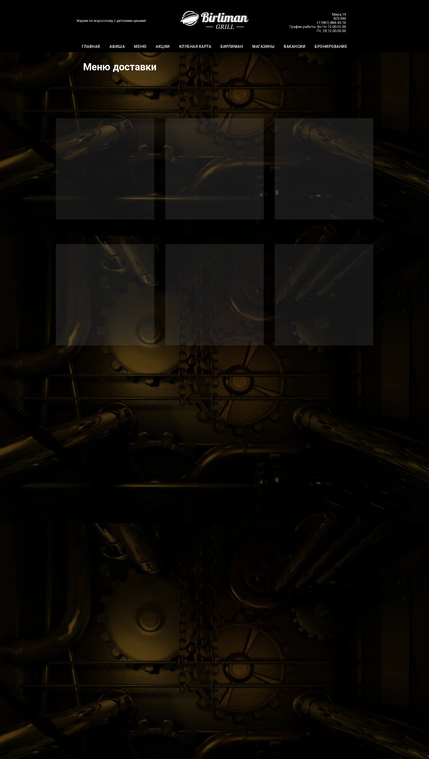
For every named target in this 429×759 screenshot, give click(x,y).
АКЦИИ (163, 47)
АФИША (117, 47)
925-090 (339, 19)
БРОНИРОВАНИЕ (331, 47)
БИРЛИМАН (232, 47)
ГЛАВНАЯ (91, 47)
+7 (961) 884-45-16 (331, 23)
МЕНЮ (140, 47)
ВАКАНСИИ (294, 47)
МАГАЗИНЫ (263, 47)
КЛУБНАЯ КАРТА (195, 47)
